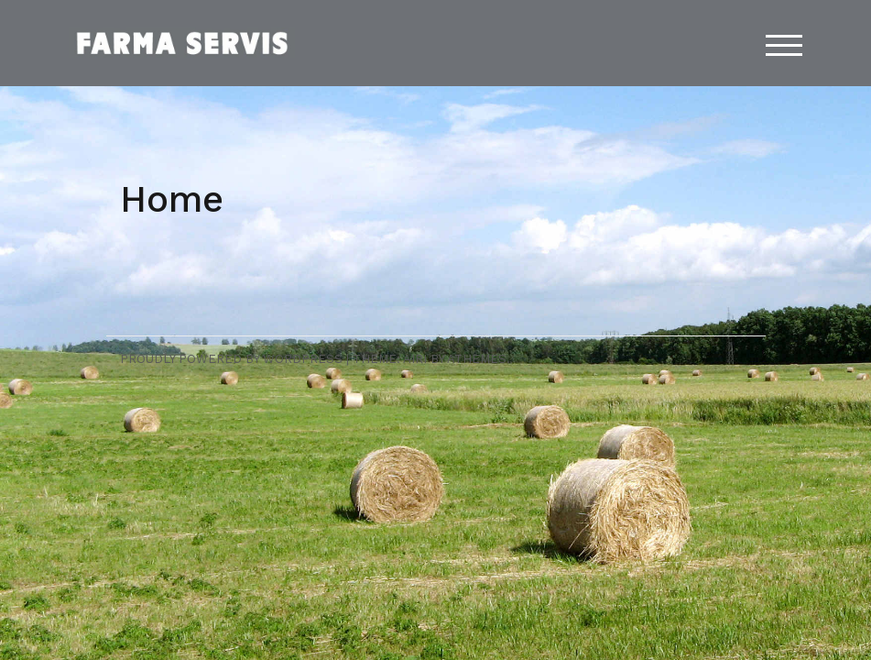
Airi (415, 359)
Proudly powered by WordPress (231, 359)
